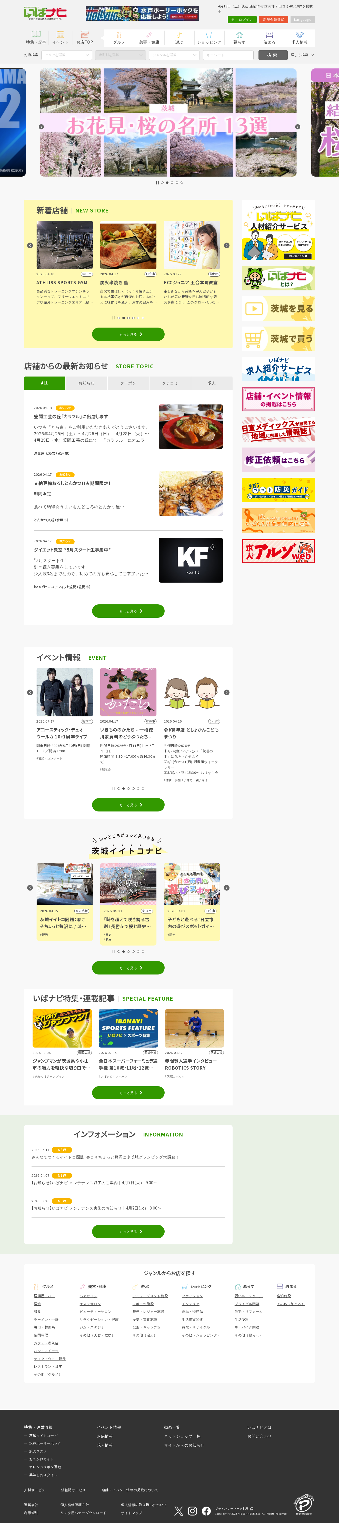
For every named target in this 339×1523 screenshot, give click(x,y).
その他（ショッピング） (201, 1335)
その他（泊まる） (291, 1304)
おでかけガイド (41, 1459)
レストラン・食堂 (48, 1366)
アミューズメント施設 (150, 1296)
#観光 (44, 934)
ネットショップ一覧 (182, 1436)
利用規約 (31, 1513)
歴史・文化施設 (145, 1320)
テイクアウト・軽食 (50, 1359)
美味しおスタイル (43, 1475)
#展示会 (169, 769)
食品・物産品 (192, 1312)
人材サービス (34, 1490)
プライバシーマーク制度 (231, 1508)
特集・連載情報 (38, 1427)
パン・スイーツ (46, 1351)
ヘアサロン (88, 1296)
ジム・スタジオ (92, 1327)
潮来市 (210, 910)
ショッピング (209, 42)
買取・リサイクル (196, 1327)
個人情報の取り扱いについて (144, 1505)
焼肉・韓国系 (44, 1327)
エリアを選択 (55, 55)
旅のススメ (38, 1451)
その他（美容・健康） (97, 1335)
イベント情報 (109, 1427)
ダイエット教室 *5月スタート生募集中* (72, 550)
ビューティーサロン (96, 1312)
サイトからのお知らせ (184, 1445)
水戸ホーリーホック (45, 1443)
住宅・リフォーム (249, 1312)
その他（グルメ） (48, 1374)
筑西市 (83, 910)
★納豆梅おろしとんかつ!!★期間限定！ (72, 483)
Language (302, 20)
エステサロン (90, 1304)
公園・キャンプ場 (147, 1327)
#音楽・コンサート (113, 758)
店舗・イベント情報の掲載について (130, 1490)
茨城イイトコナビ (43, 1436)
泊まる (270, 42)
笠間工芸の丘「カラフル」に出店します (71, 416)
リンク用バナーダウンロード (83, 1513)
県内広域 (145, 910)
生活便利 (242, 1320)
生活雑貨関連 (192, 1320)
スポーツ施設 (143, 1304)
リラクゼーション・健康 (99, 1320)
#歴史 (171, 934)
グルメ (119, 42)
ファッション (192, 1296)
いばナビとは (259, 1427)
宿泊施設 (284, 1296)
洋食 (37, 1304)
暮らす (239, 42)
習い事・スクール (249, 1296)
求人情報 (300, 42)
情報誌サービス (73, 1490)
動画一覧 (172, 1427)
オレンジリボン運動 (45, 1467)
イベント (60, 42)
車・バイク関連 (247, 1327)
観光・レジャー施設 (148, 1312)
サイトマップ (131, 1513)
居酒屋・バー (44, 1296)
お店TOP (84, 42)
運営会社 (31, 1505)
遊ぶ (179, 42)
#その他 (41, 763)
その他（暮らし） (249, 1335)
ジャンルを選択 (164, 55)
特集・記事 (36, 42)
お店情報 (105, 1436)
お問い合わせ (259, 1436)
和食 (37, 1312)
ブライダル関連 (247, 1304)
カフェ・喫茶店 (46, 1343)
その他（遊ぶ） (145, 1335)
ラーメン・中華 (46, 1320)
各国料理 (41, 1335)
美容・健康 (149, 42)
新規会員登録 (273, 20)
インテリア (191, 1304)
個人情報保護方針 (75, 1505)
